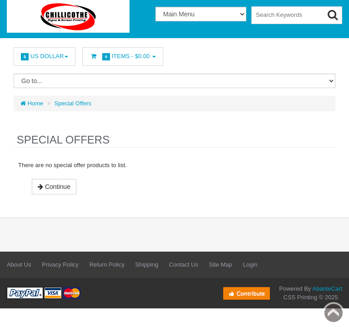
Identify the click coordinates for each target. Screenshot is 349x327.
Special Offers (73, 103)
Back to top (333, 313)
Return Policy (107, 264)
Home (31, 103)
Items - (123, 56)
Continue (54, 186)
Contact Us (183, 264)
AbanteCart (327, 288)
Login (250, 264)
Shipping (147, 264)
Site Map (220, 264)
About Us (19, 264)
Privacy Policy (60, 264)
